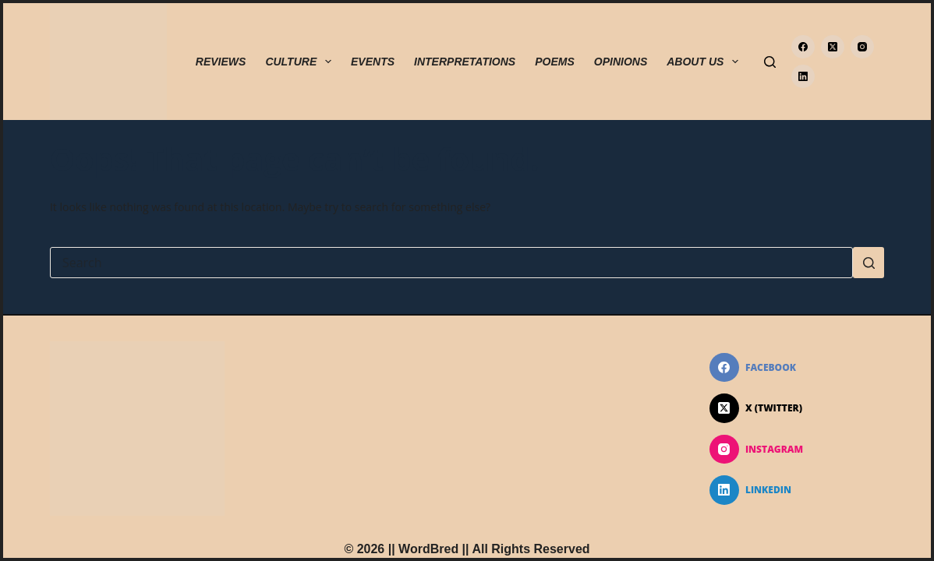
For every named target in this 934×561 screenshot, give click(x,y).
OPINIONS (620, 61)
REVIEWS (221, 61)
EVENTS (372, 61)
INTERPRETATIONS (464, 61)
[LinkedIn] (803, 76)
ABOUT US (706, 61)
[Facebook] (803, 46)
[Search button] (868, 262)
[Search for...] (451, 262)
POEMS (555, 61)
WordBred (428, 549)
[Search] (770, 62)
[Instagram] (862, 46)
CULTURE (301, 61)
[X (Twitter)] (832, 46)
